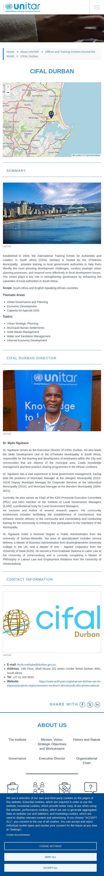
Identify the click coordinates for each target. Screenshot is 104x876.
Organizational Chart (87, 757)
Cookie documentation (18, 834)
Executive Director (52, 757)
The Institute (17, 739)
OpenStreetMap (92, 155)
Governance (17, 757)
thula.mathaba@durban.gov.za (36, 664)
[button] (51, 115)
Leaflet (77, 155)
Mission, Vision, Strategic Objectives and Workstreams (52, 744)
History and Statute (87, 739)
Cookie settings (51, 846)
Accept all (50, 867)
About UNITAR (29, 51)
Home (10, 51)
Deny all (50, 857)
